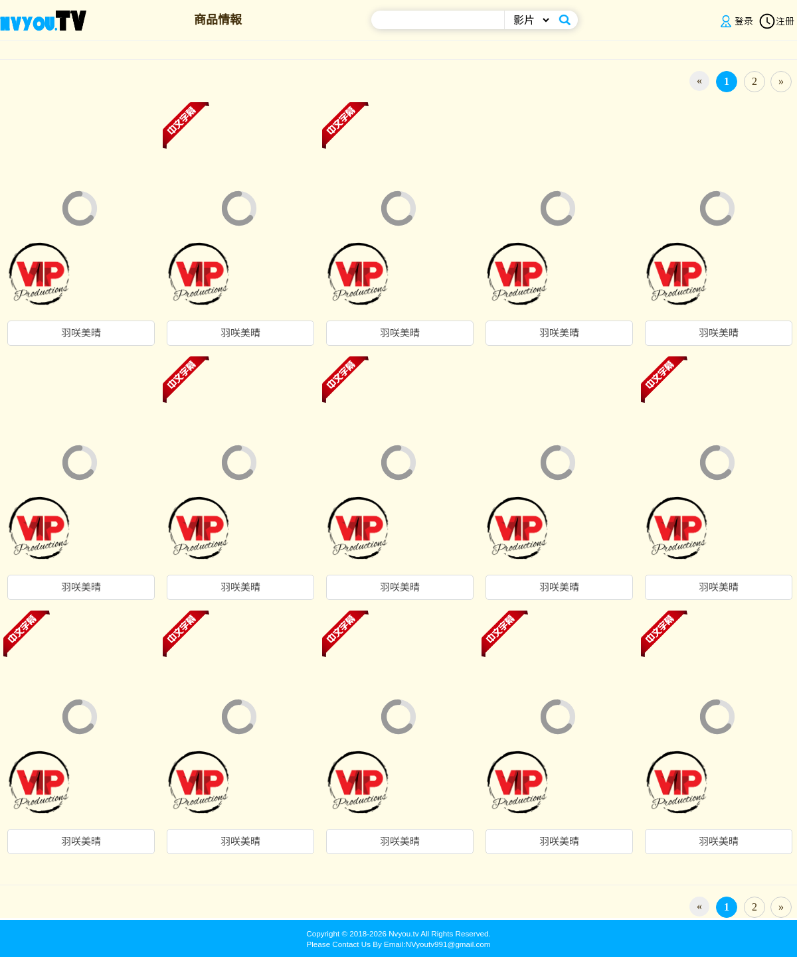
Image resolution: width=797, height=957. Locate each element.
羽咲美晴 (81, 333)
